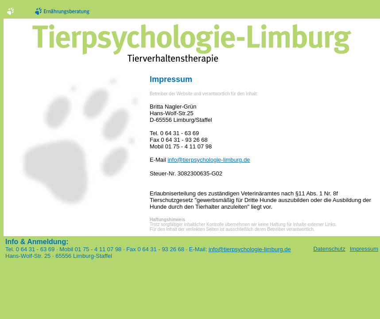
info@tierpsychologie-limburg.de (208, 159)
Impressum (361, 248)
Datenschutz (329, 248)
